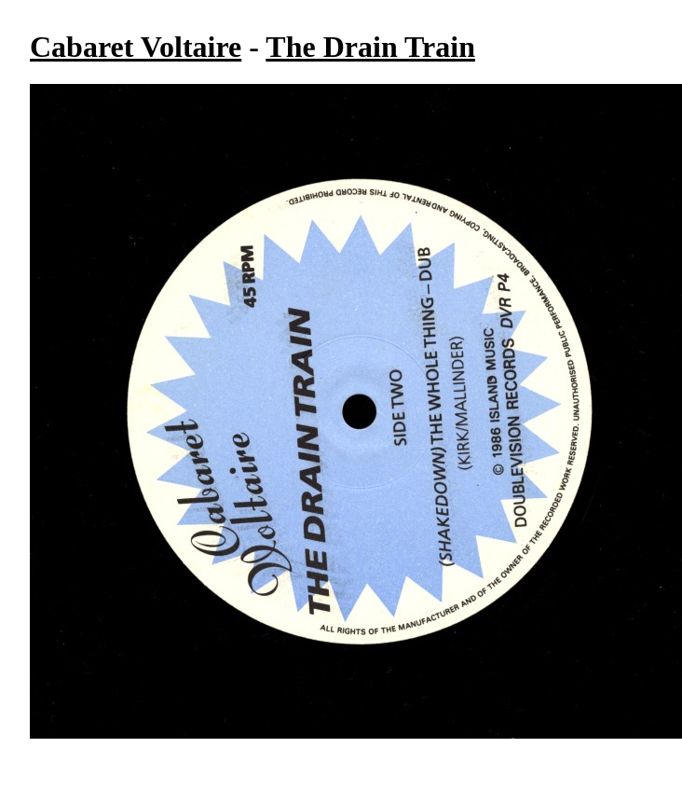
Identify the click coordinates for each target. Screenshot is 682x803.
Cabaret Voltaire (135, 46)
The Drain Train (370, 46)
